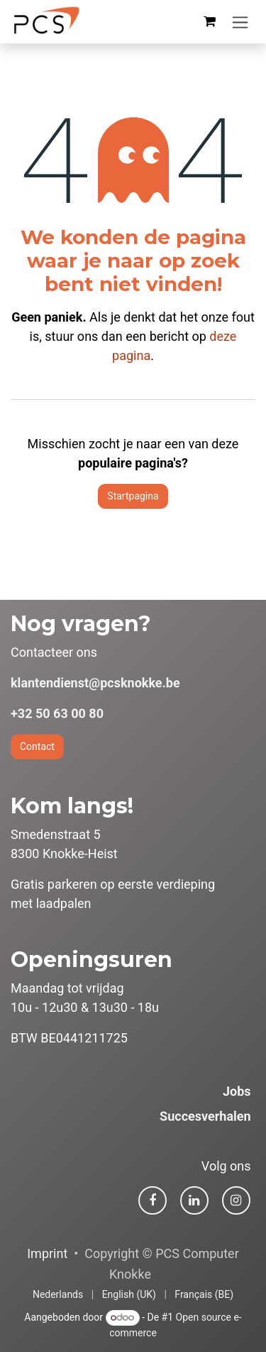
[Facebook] (152, 1200)
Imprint (47, 1253)
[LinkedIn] (194, 1200)
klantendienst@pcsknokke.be (95, 682)
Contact (37, 746)
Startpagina (132, 496)
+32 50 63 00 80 (57, 713)
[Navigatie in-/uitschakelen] (240, 22)
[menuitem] (58, 1294)
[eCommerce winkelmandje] (209, 21)
